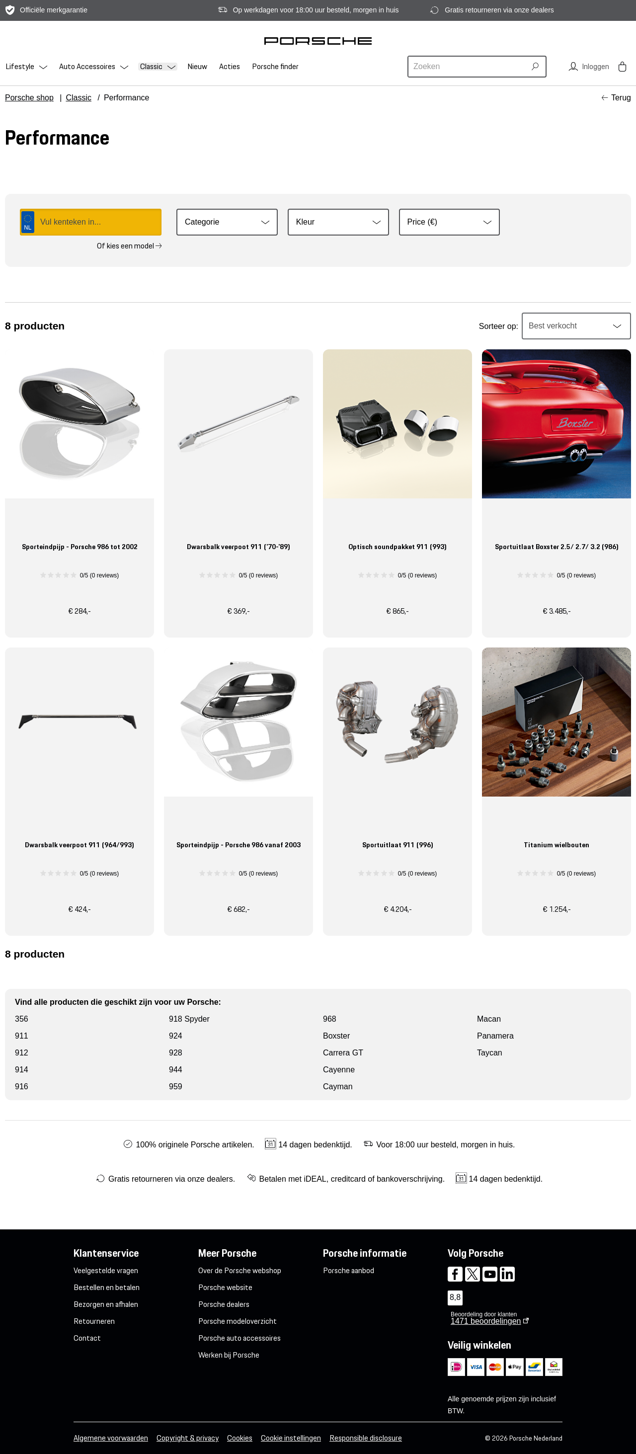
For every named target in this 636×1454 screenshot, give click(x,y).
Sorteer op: (498, 326)
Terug (621, 97)
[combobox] (468, 67)
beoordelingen (486, 1321)
